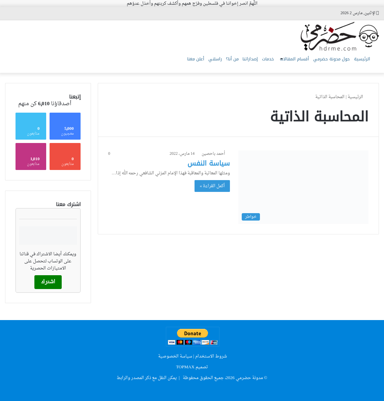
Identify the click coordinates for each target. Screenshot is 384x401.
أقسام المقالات (280, 62)
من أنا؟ (200, 62)
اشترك (48, 282)
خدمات (247, 62)
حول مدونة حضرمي (323, 62)
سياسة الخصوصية (175, 356)
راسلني (177, 62)
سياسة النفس (208, 163)
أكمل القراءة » (212, 186)
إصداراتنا (223, 62)
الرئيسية (359, 62)
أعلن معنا (152, 62)
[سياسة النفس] (303, 187)
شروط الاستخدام (211, 356)
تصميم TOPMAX (192, 367)
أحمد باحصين (213, 153)
